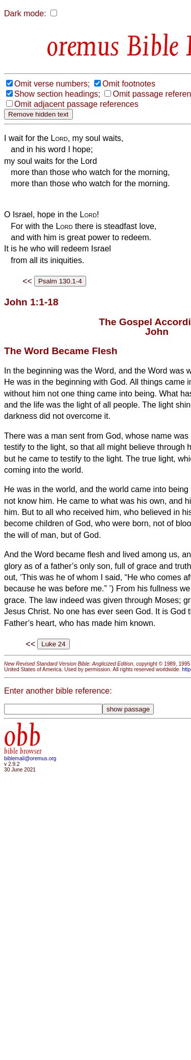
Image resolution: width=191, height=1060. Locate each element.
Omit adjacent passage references (76, 104)
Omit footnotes (128, 83)
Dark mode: (25, 13)
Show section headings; (57, 94)
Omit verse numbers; (52, 83)
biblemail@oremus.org (30, 758)
